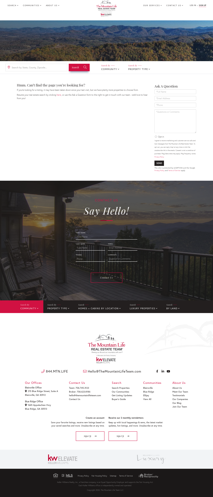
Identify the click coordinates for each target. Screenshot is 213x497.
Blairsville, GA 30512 (35, 394)
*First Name (80, 234)
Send (159, 163)
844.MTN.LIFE (54, 372)
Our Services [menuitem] (151, 5)
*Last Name (80, 245)
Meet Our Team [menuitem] (180, 391)
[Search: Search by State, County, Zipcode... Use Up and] (36, 67)
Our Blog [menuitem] (177, 402)
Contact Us (106, 278)
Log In (193, 5)
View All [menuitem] (146, 398)
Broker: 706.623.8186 (78, 391)
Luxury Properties (137, 309)
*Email (110, 245)
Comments (112, 256)
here (59, 94)
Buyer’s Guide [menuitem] (117, 398)
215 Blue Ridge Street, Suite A (41, 391)
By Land (165, 309)
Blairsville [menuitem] (146, 388)
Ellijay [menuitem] (145, 395)
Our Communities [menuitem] (119, 391)
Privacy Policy (159, 157)
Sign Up (202, 5)
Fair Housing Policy (99, 475)
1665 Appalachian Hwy (38, 404)
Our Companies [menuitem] (180, 398)
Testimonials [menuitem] (178, 395)
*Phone (79, 256)
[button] (79, 67)
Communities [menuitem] (31, 5)
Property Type (136, 69)
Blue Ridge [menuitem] (147, 391)
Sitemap (113, 475)
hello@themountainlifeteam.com (83, 395)
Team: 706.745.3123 (77, 388)
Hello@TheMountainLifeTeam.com (112, 372)
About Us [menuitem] (51, 5)
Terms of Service (174, 170)
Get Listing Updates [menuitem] (120, 395)
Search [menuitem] (12, 5)
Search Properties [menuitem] (119, 388)
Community (108, 69)
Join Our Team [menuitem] (179, 405)
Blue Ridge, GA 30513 (36, 408)
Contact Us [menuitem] (173, 5)
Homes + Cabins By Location (95, 309)
